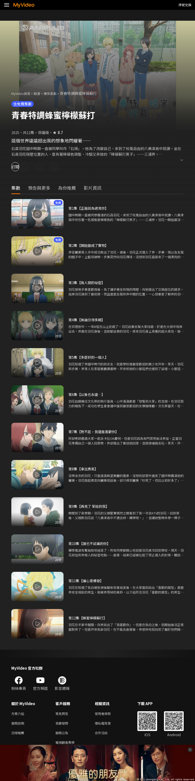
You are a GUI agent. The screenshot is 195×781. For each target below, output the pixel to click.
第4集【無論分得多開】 (87, 319)
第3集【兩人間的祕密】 (87, 282)
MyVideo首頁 (22, 93)
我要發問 (62, 724)
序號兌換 (185, 4)
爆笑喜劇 (55, 93)
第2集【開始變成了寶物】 (89, 245)
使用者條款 (107, 713)
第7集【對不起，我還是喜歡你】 (95, 431)
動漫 (41, 93)
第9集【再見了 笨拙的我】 (90, 506)
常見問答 (62, 713)
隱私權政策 (107, 724)
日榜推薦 (18, 734)
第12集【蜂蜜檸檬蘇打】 (88, 617)
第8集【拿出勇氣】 (84, 468)
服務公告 (62, 734)
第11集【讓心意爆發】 (87, 580)
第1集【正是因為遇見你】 (89, 208)
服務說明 (18, 724)
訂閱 (21, 166)
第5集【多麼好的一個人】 (89, 357)
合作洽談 (105, 734)
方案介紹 (18, 713)
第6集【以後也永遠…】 (87, 394)
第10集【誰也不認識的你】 (90, 543)
